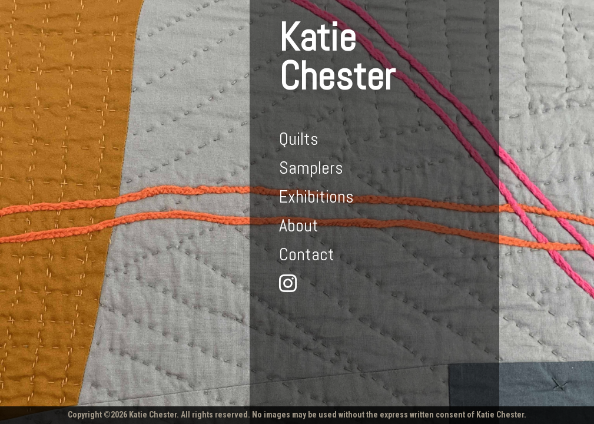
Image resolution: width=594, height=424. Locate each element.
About (298, 226)
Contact (306, 255)
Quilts (298, 140)
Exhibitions (316, 197)
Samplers (311, 168)
